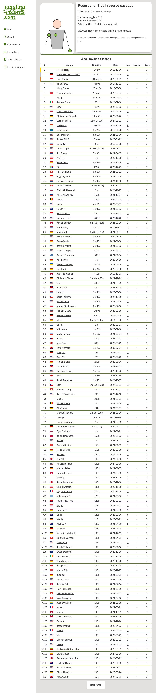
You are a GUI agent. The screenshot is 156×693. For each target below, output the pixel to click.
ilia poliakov (62, 84)
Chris (59, 515)
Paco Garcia (63, 241)
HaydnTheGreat (65, 501)
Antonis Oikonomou (66, 255)
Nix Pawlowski (64, 236)
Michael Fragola (65, 413)
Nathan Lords (63, 218)
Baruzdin (61, 144)
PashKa (60, 454)
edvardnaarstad (64, 93)
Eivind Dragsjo (64, 487)
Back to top (96, 685)
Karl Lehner (62, 260)
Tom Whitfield (110, 24)
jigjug (59, 97)
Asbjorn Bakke (64, 311)
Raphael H (62, 510)
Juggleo (60, 575)
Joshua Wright (64, 246)
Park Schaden (64, 172)
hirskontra (61, 125)
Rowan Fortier (64, 473)
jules (59, 635)
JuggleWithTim (64, 603)
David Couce (63, 654)
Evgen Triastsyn (65, 264)
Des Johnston (63, 556)
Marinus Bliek (63, 468)
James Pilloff (63, 139)
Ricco (59, 167)
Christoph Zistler (65, 278)
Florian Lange (63, 362)
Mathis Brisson (64, 616)
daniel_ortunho (64, 297)
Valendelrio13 (63, 496)
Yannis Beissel (64, 315)
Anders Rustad (64, 445)
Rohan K (61, 209)
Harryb (60, 292)
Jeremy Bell (62, 584)
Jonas (60, 338)
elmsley (60, 477)
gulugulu (61, 352)
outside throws (123, 31)
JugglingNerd (63, 176)
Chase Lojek (63, 148)
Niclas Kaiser (63, 213)
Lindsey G (62, 542)
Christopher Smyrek (66, 116)
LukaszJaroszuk (65, 111)
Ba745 (60, 440)
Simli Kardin (62, 79)
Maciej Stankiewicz (66, 306)
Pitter (59, 199)
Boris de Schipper (65, 181)
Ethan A (60, 621)
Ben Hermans (63, 403)
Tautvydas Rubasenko (68, 649)
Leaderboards (12, 52)
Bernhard (61, 269)
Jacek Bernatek (64, 380)
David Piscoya (64, 186)
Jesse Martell (63, 626)
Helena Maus (63, 450)
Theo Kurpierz (64, 561)
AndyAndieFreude (65, 426)
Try (58, 283)
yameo (60, 607)
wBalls (60, 376)
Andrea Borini (63, 102)
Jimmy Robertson (65, 394)
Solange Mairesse (65, 538)
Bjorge (60, 505)
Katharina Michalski (66, 533)
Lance (60, 644)
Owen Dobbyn (64, 552)
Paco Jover (62, 162)
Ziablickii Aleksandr (66, 190)
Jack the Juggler (65, 274)
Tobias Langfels (64, 250)
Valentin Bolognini (65, 593)
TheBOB (61, 459)
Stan (59, 385)
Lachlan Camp (64, 663)
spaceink (61, 528)
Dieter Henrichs (64, 672)
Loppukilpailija (64, 121)
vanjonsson (62, 130)
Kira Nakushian (64, 464)
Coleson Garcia (64, 371)
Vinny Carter (63, 88)
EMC (59, 107)
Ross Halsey (63, 70)
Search (8, 36)
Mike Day (61, 343)
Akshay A (61, 524)
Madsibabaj (62, 227)
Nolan (59, 204)
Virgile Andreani (64, 491)
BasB (59, 325)
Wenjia (60, 519)
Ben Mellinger (63, 135)
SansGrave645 (64, 667)
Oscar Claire (63, 366)
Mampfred (62, 232)
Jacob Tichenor (64, 547)
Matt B (60, 399)
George (60, 417)
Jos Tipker (62, 153)
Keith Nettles (63, 301)
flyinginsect (62, 566)
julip (58, 320)
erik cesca (62, 329)
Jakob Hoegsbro (65, 436)
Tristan (60, 630)
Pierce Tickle (63, 579)
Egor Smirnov (63, 431)
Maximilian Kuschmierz (68, 74)
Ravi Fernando (64, 589)
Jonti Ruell (62, 287)
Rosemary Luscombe (67, 658)
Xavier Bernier (64, 223)
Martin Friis (62, 570)
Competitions (11, 44)
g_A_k (60, 612)
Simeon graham (64, 640)
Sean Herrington (65, 422)
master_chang (64, 389)
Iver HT (60, 158)
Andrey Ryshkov (65, 195)
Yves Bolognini (64, 598)
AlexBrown (62, 408)
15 (128, 385)
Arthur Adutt (62, 677)
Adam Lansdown (65, 482)
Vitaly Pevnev (63, 334)
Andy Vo (61, 357)
